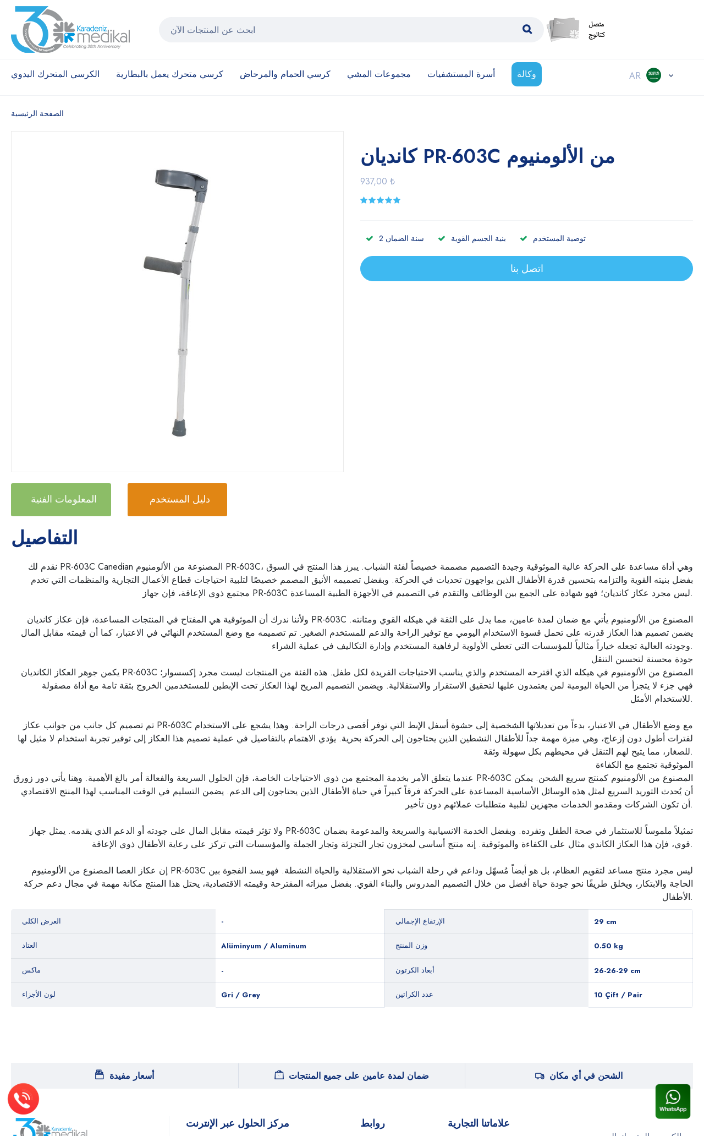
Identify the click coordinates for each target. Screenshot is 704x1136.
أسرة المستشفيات (461, 74)
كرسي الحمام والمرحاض (285, 74)
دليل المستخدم (180, 499)
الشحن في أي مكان (579, 1075)
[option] (183, 303)
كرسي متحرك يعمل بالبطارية (169, 74)
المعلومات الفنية (64, 499)
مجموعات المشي (379, 74)
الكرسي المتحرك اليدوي (55, 74)
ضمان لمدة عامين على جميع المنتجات (351, 1075)
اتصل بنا (526, 268)
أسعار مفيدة (124, 1075)
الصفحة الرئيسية (37, 113)
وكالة (526, 74)
